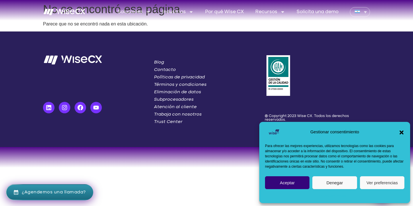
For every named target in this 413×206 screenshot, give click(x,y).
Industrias (178, 12)
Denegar (334, 182)
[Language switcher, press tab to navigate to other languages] (360, 12)
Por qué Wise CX (224, 11)
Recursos (270, 12)
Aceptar (287, 182)
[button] (401, 132)
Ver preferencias (382, 182)
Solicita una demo (317, 11)
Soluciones (134, 12)
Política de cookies (331, 196)
